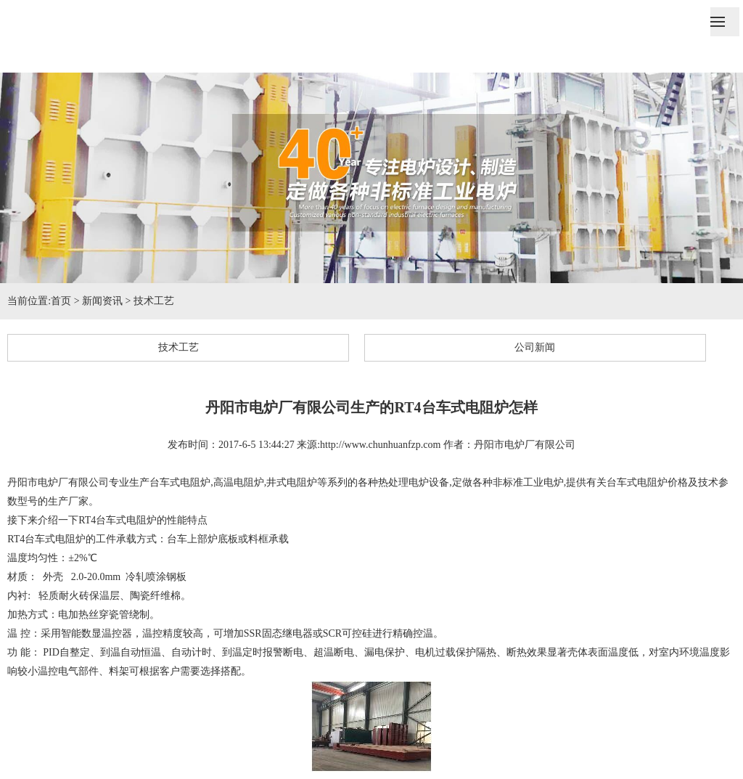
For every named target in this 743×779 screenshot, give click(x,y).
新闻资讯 (102, 300)
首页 (61, 300)
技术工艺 (154, 300)
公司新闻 (534, 347)
